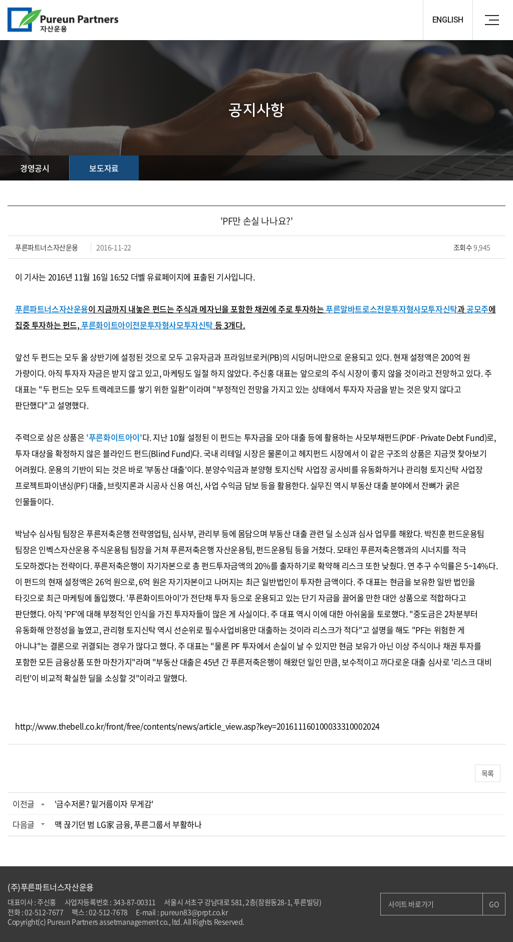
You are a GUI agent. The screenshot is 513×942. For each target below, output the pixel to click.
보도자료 (103, 168)
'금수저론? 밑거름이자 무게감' (104, 804)
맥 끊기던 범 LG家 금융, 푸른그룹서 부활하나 (128, 824)
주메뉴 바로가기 (0, 0)
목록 (487, 773)
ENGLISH (447, 20)
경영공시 (34, 168)
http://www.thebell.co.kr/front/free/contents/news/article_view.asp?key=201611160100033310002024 (197, 726)
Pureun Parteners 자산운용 (68, 20)
